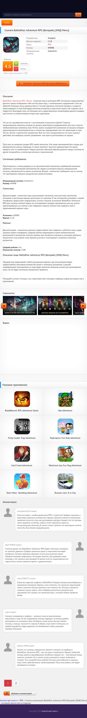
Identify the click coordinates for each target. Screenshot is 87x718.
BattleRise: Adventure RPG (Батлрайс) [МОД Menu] (44, 83)
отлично (21, 63)
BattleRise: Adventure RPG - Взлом (17, 101)
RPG (49, 44)
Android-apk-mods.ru (49, 711)
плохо (20, 68)
